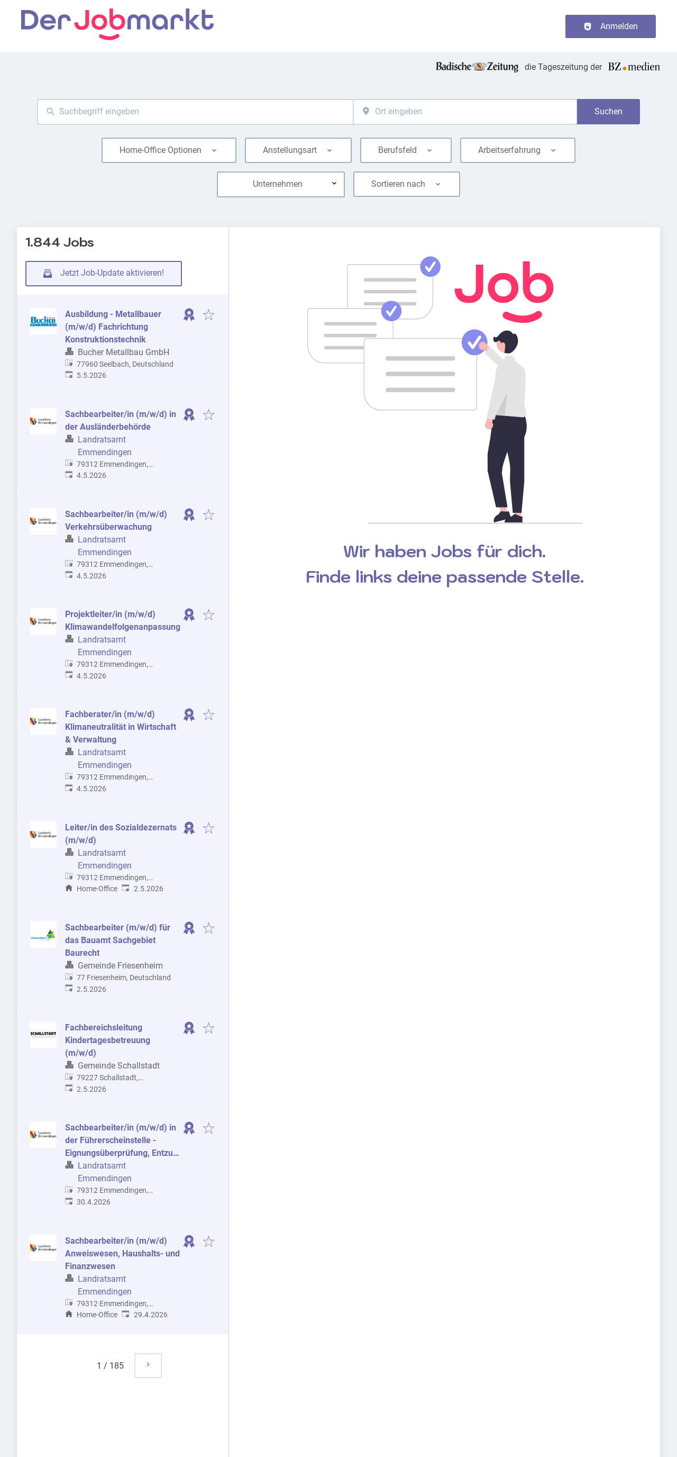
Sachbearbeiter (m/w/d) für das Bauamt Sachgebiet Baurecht (117, 940)
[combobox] (195, 112)
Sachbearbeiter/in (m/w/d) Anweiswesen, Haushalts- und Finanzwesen (122, 1253)
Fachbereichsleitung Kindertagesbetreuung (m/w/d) (107, 1040)
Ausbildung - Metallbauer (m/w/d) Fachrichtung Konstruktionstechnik (113, 327)
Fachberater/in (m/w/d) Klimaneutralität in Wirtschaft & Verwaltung (120, 727)
